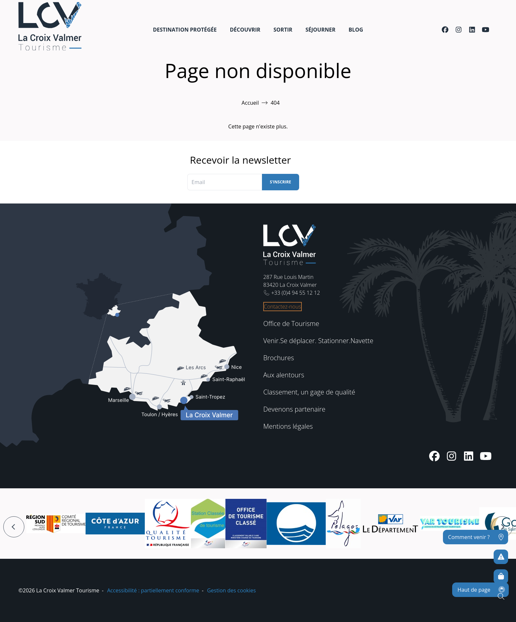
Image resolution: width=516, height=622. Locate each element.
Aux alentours (283, 374)
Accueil (250, 102)
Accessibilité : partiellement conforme (153, 590)
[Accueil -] (50, 26)
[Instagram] (458, 30)
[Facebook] (445, 30)
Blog (355, 29)
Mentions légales (288, 426)
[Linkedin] (472, 30)
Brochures (278, 357)
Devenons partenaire (294, 409)
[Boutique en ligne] (501, 576)
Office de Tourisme (291, 323)
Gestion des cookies (231, 590)
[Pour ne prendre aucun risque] (501, 557)
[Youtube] (485, 30)
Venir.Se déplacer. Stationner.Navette (318, 340)
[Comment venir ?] (475, 537)
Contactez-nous (282, 306)
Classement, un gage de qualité (309, 392)
